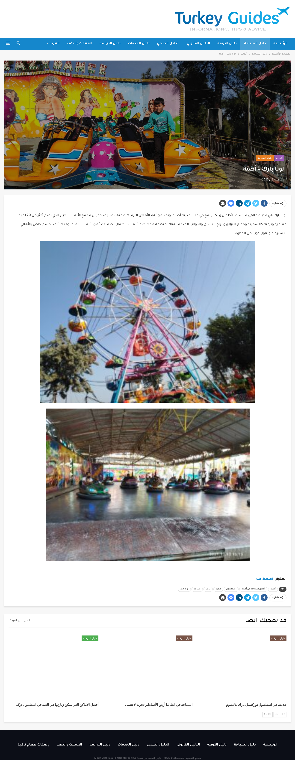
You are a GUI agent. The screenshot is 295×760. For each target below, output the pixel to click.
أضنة (273, 589)
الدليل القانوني (198, 44)
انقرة (218, 589)
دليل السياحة (255, 44)
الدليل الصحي (168, 44)
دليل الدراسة (110, 44)
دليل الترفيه (227, 44)
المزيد (54, 44)
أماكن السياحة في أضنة (253, 589)
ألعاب (279, 158)
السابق (280, 714)
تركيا (208, 589)
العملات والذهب (79, 44)
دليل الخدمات (139, 44)
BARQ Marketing (125, 758)
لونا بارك (184, 589)
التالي (267, 714)
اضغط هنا (264, 579)
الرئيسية (280, 44)
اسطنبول (231, 589)
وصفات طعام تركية (33, 745)
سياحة (197, 589)
